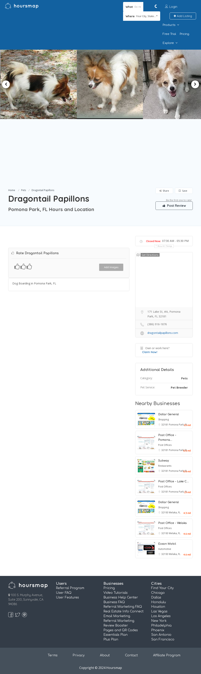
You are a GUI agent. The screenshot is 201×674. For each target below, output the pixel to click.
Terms (53, 655)
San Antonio (161, 635)
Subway (163, 460)
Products (169, 25)
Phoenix (157, 630)
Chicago (158, 593)
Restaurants (164, 465)
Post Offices (165, 445)
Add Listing (183, 16)
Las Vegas (159, 611)
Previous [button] (6, 84)
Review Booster (115, 625)
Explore (168, 43)
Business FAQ (114, 602)
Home (11, 190)
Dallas (156, 597)
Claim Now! (149, 352)
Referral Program (70, 588)
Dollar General (168, 414)
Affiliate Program (166, 655)
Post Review (174, 206)
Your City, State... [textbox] (146, 16)
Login (173, 7)
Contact (131, 655)
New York (159, 621)
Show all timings (165, 246)
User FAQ (63, 593)
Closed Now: (153, 241)
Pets (23, 190)
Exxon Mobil (167, 543)
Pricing (184, 34)
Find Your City (162, 588)
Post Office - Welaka (172, 523)
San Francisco (162, 639)
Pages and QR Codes (120, 630)
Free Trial (169, 34)
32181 (165, 424)
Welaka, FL (174, 512)
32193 (165, 512)
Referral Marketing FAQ (122, 606)
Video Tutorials (115, 593)
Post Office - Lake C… (173, 481)
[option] (40, 84)
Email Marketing (116, 616)
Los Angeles (161, 616)
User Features (67, 597)
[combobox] (141, 16)
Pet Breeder (179, 387)
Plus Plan (110, 639)
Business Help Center (120, 597)
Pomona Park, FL (178, 424)
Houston (158, 606)
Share (164, 190)
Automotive (164, 549)
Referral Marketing (118, 621)
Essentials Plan (115, 635)
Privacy (79, 655)
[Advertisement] (100, 158)
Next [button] (195, 84)
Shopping (163, 419)
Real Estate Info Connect (123, 611)
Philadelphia (161, 625)
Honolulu (158, 602)
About (105, 655)
